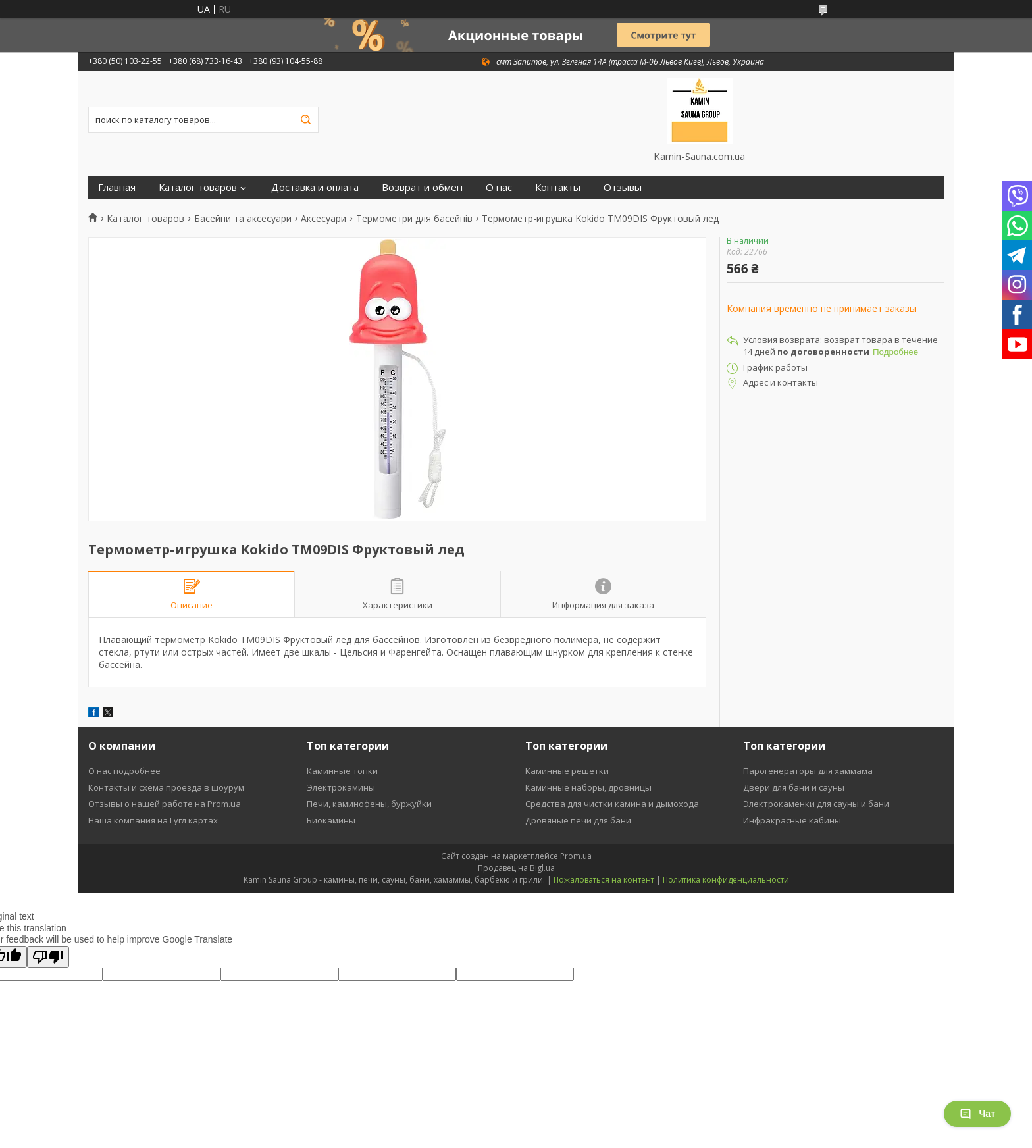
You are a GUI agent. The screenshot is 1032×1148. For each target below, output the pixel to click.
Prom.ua (576, 856)
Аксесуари (323, 218)
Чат (977, 1114)
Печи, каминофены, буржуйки (369, 804)
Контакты (557, 187)
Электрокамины (341, 787)
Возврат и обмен (422, 187)
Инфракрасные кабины (792, 820)
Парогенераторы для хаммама (808, 771)
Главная (117, 187)
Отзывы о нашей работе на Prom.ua (164, 804)
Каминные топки (342, 771)
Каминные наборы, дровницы (588, 787)
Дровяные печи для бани (578, 820)
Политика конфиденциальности (726, 879)
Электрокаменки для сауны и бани (816, 804)
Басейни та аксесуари (243, 218)
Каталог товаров (198, 187)
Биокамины (331, 820)
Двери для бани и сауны (793, 787)
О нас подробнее (124, 771)
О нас (499, 187)
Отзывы (623, 187)
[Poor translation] (48, 957)
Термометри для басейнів (414, 218)
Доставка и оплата (315, 187)
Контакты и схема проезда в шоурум (166, 787)
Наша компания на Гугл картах (153, 820)
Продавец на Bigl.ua (516, 868)
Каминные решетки (567, 771)
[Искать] (305, 120)
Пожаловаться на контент (604, 879)
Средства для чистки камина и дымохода (612, 804)
